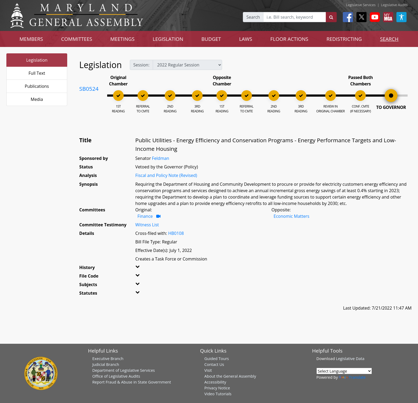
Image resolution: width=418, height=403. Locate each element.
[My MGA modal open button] (387, 17)
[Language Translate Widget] (344, 371)
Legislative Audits (394, 4)
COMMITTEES (76, 38)
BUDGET (211, 38)
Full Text (37, 73)
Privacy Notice (217, 387)
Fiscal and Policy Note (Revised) (166, 175)
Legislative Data (350, 358)
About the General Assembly (230, 376)
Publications (37, 86)
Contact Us (214, 364)
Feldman (160, 158)
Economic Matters (291, 216)
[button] (145, 268)
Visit (208, 370)
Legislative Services (361, 4)
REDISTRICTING (344, 38)
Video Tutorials (217, 393)
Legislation (36, 60)
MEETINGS (122, 38)
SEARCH (389, 38)
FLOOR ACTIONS (289, 38)
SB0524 (88, 88)
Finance (145, 216)
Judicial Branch (105, 364)
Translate (352, 377)
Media (37, 99)
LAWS (245, 38)
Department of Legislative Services (123, 370)
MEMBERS (31, 38)
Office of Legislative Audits (116, 376)
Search (253, 17)
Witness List (147, 225)
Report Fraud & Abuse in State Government (131, 382)
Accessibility (215, 382)
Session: (141, 65)
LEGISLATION (168, 38)
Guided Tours (216, 358)
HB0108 (176, 233)
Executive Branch (107, 358)
